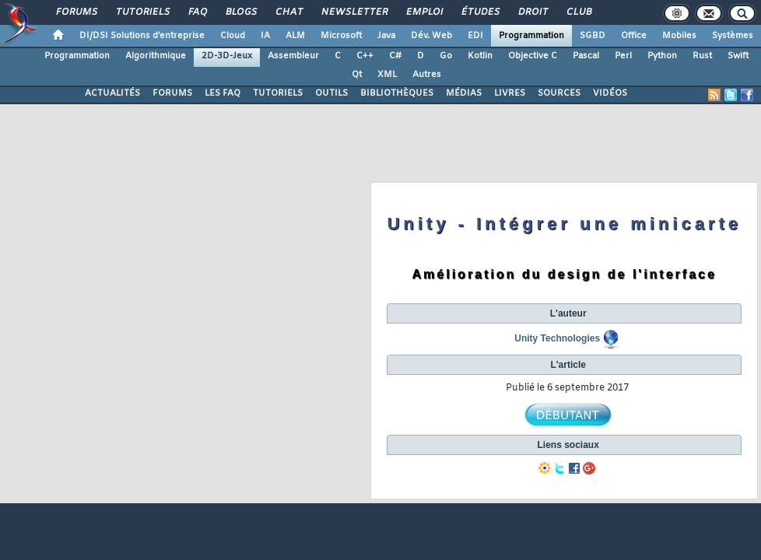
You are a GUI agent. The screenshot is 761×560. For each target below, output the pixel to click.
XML (387, 74)
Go (446, 56)
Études (479, 12)
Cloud (232, 35)
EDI (475, 35)
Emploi (424, 12)
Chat (288, 12)
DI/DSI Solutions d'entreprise (142, 35)
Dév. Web (431, 35)
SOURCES (559, 93)
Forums (76, 12)
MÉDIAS (464, 93)
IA (265, 35)
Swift (738, 56)
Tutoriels (142, 12)
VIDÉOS (610, 93)
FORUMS (172, 93)
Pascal (586, 56)
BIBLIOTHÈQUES (396, 93)
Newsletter (353, 12)
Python (662, 56)
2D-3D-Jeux (227, 56)
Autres (426, 74)
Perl (623, 56)
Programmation (531, 35)
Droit (532, 12)
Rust (702, 56)
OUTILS (331, 93)
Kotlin (480, 56)
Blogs (240, 12)
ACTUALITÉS (112, 93)
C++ (364, 56)
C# (395, 56)
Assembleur (293, 56)
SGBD (592, 35)
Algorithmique (155, 56)
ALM (295, 35)
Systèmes (732, 35)
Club (578, 12)
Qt (357, 74)
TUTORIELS (278, 93)
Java (386, 35)
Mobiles (679, 35)
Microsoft (341, 35)
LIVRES (509, 93)
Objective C (532, 56)
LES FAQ (222, 93)
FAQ (197, 12)
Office (634, 35)
